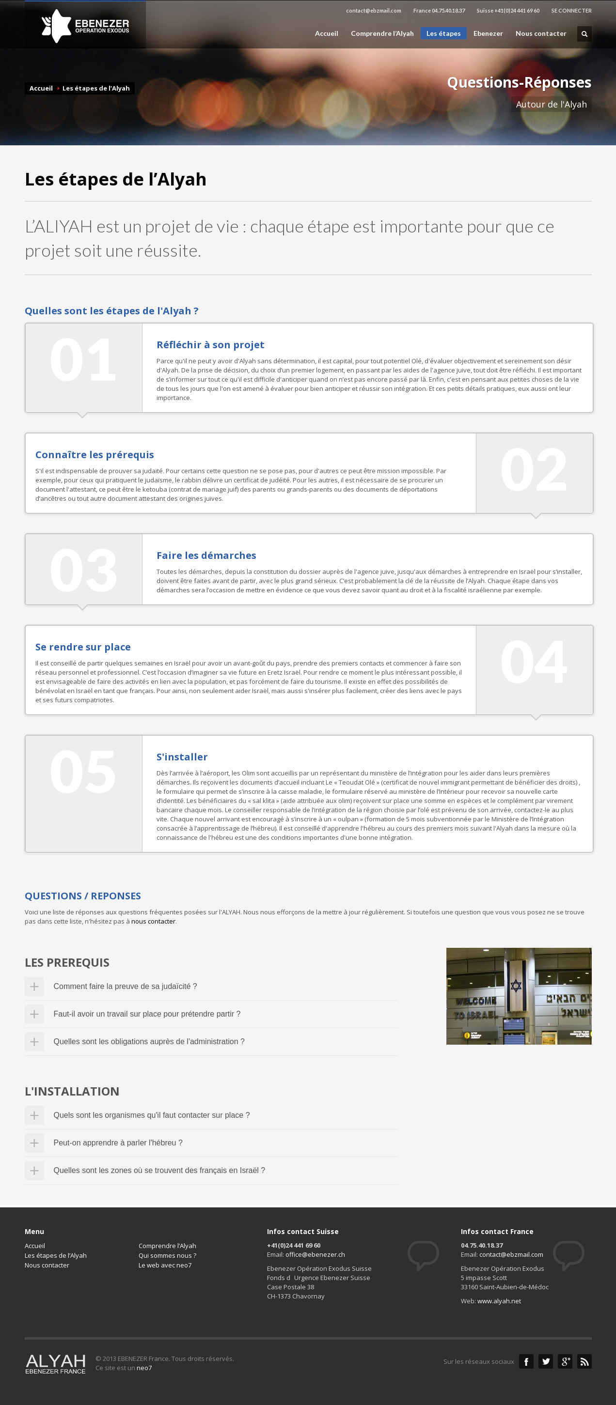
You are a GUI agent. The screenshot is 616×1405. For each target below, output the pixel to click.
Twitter (545, 1361)
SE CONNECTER (572, 10)
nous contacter (153, 921)
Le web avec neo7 (165, 1265)
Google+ (565, 1361)
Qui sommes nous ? (167, 1255)
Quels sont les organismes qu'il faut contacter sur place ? (152, 1115)
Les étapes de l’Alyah (56, 1255)
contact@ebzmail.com (373, 10)
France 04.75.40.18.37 (439, 10)
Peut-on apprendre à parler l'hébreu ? (118, 1143)
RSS (584, 1361)
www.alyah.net (499, 1301)
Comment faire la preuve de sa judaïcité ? (125, 986)
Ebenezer (488, 33)
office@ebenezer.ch (315, 1254)
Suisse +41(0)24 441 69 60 (508, 10)
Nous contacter (541, 33)
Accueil (326, 33)
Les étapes (443, 33)
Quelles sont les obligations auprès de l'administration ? (149, 1041)
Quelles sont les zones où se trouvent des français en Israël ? (160, 1170)
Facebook (526, 1361)
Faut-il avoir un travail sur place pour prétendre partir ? (147, 1014)
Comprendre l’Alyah (382, 33)
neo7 (144, 1367)
